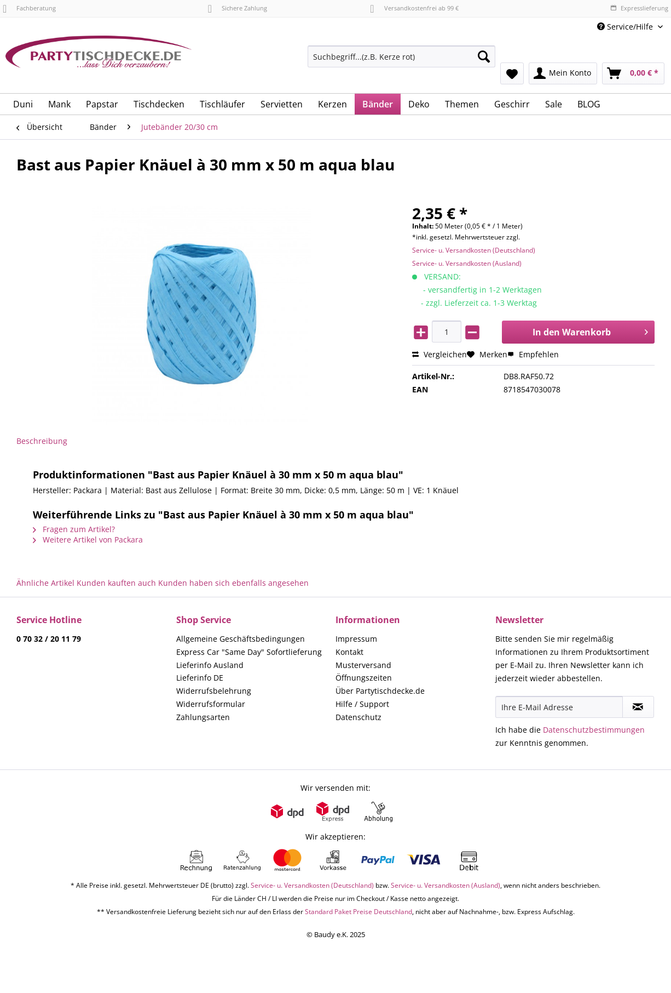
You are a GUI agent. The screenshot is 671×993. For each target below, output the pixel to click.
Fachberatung (29, 8)
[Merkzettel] (512, 73)
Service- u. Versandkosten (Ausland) (467, 263)
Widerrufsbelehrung (213, 691)
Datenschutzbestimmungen (594, 729)
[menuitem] (401, 61)
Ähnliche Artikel (45, 583)
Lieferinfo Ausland (210, 665)
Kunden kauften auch (116, 583)
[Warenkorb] (633, 73)
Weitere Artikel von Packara (88, 539)
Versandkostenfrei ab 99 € (414, 8)
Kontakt (349, 652)
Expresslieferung (639, 8)
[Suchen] (483, 56)
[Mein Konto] (563, 73)
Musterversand (363, 665)
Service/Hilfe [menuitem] (626, 26)
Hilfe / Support (362, 704)
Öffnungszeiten (364, 677)
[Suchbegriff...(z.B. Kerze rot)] (401, 56)
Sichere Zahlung (237, 8)
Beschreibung (41, 441)
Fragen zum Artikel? (74, 529)
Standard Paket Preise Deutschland (358, 911)
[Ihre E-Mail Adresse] (559, 707)
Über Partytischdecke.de (380, 691)
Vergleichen (439, 354)
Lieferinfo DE (199, 677)
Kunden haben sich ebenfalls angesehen (233, 583)
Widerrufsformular (210, 704)
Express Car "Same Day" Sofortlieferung (249, 652)
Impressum (356, 639)
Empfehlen (533, 354)
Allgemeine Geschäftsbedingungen (240, 639)
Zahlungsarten (203, 717)
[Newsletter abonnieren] (638, 707)
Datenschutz (358, 717)
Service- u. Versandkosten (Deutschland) (473, 250)
